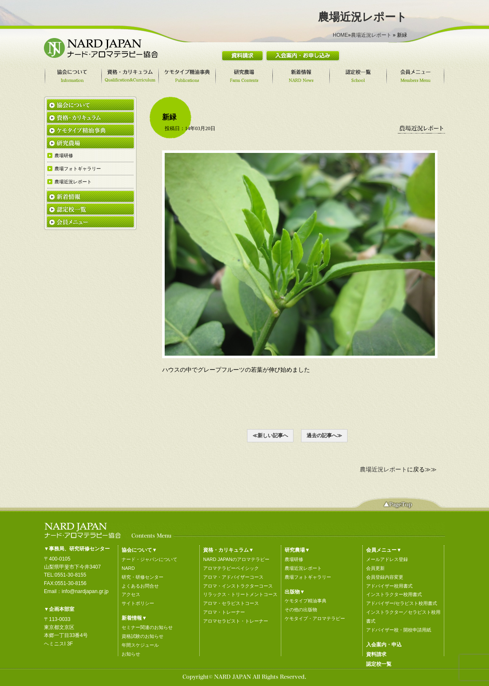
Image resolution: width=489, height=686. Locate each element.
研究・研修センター (142, 577)
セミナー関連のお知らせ (147, 627)
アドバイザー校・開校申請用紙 (398, 629)
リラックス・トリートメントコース (240, 594)
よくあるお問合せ (140, 585)
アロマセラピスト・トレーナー (235, 620)
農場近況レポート (371, 35)
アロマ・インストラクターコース (238, 585)
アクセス (131, 594)
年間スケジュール (140, 645)
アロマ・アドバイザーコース (233, 577)
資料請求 (376, 654)
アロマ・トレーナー (224, 612)
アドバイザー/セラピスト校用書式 (401, 603)
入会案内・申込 (384, 645)
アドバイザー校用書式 (389, 585)
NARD (128, 568)
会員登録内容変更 (384, 577)
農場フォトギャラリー (308, 577)
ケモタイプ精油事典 (305, 600)
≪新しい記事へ (270, 435)
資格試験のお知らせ (142, 636)
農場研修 (294, 559)
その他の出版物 (301, 609)
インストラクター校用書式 (394, 594)
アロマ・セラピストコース (231, 603)
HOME (340, 35)
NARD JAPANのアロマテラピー (236, 559)
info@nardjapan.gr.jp (85, 591)
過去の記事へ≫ (324, 435)
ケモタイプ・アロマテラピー (315, 618)
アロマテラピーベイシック (231, 568)
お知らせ (131, 653)
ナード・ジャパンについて (149, 559)
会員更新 (375, 568)
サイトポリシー (138, 603)
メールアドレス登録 (387, 559)
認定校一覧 (378, 664)
